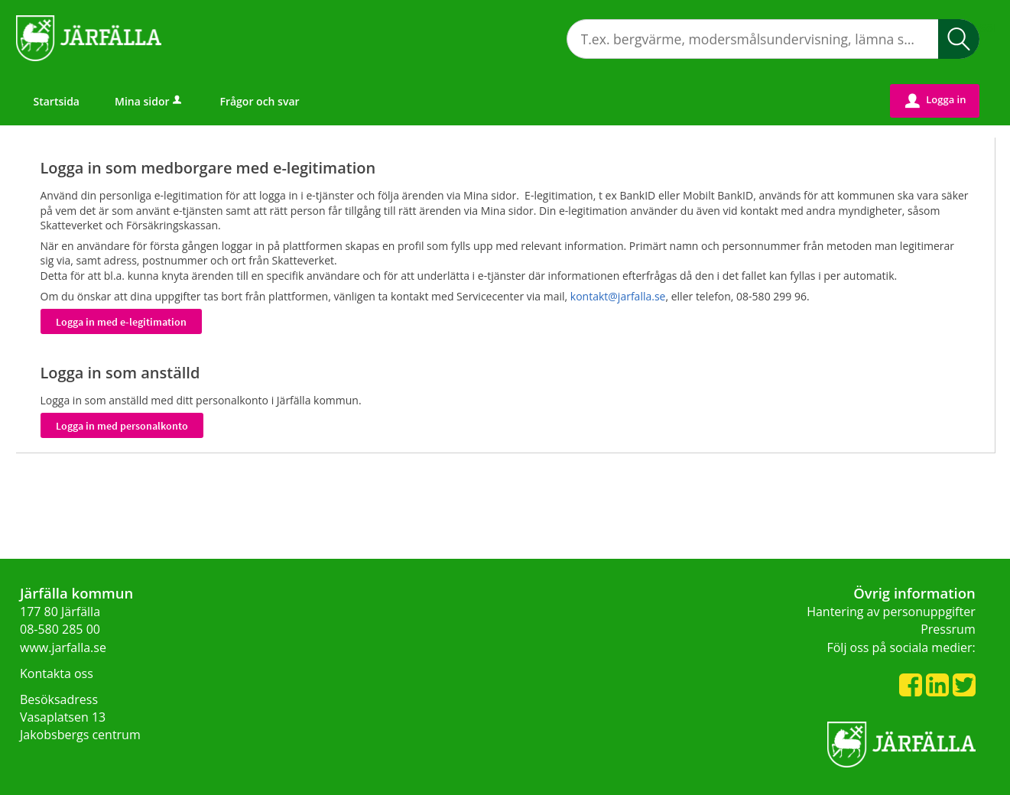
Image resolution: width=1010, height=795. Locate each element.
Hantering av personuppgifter (891, 611)
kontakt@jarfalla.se (618, 296)
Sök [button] (958, 39)
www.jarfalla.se (63, 647)
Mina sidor (149, 101)
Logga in (935, 100)
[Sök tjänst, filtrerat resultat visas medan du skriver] (773, 39)
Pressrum (948, 629)
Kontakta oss (56, 673)
